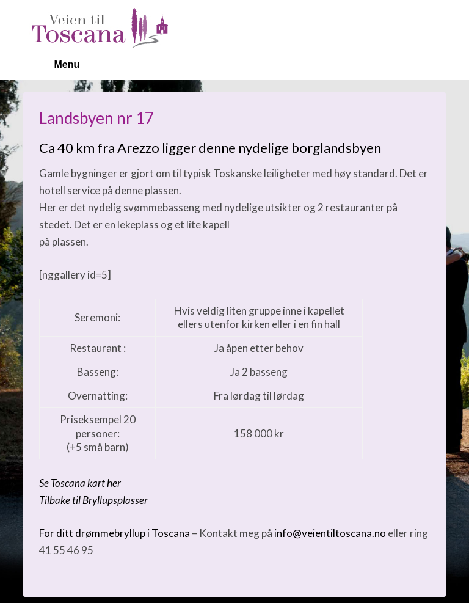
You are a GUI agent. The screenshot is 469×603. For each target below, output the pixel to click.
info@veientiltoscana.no (330, 533)
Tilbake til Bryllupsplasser (93, 500)
